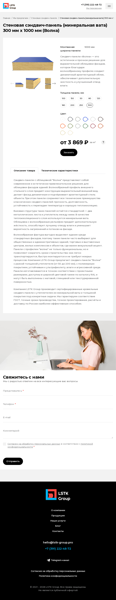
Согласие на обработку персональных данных (58, 571)
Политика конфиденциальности (58, 576)
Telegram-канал (58, 560)
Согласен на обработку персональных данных (34, 444)
